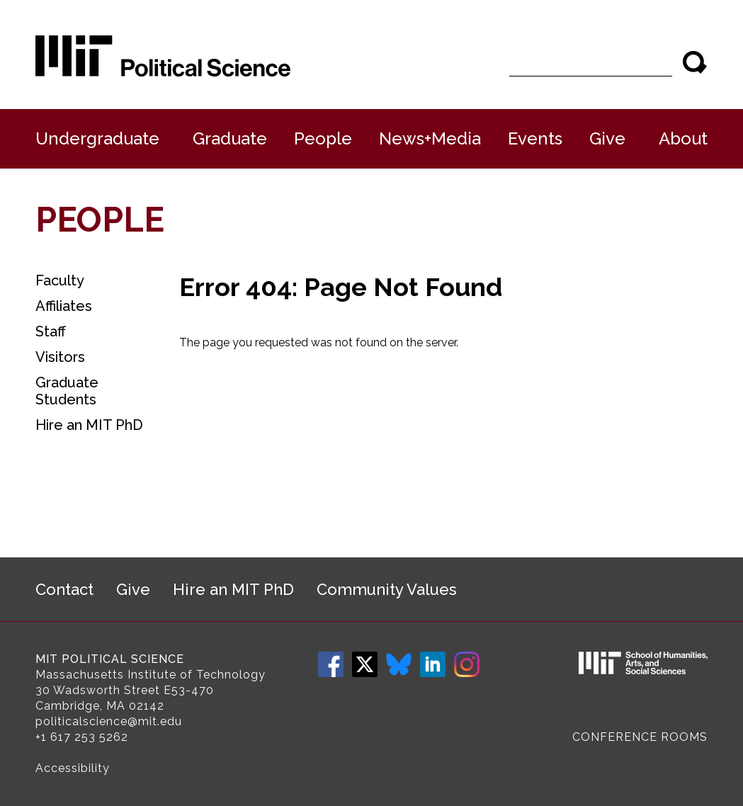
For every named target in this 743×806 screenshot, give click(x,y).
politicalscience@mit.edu (108, 721)
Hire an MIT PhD (89, 424)
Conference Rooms (640, 737)
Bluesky (399, 664)
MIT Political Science (109, 659)
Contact (64, 589)
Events (535, 138)
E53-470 (189, 690)
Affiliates (63, 305)
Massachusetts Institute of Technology (150, 674)
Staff (50, 331)
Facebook (331, 664)
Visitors (60, 356)
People (323, 138)
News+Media (430, 138)
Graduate (230, 138)
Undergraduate (97, 138)
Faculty (59, 280)
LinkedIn (433, 664)
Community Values (387, 589)
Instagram (467, 664)
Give (607, 138)
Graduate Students (66, 391)
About (683, 138)
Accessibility (72, 768)
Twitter (365, 664)
